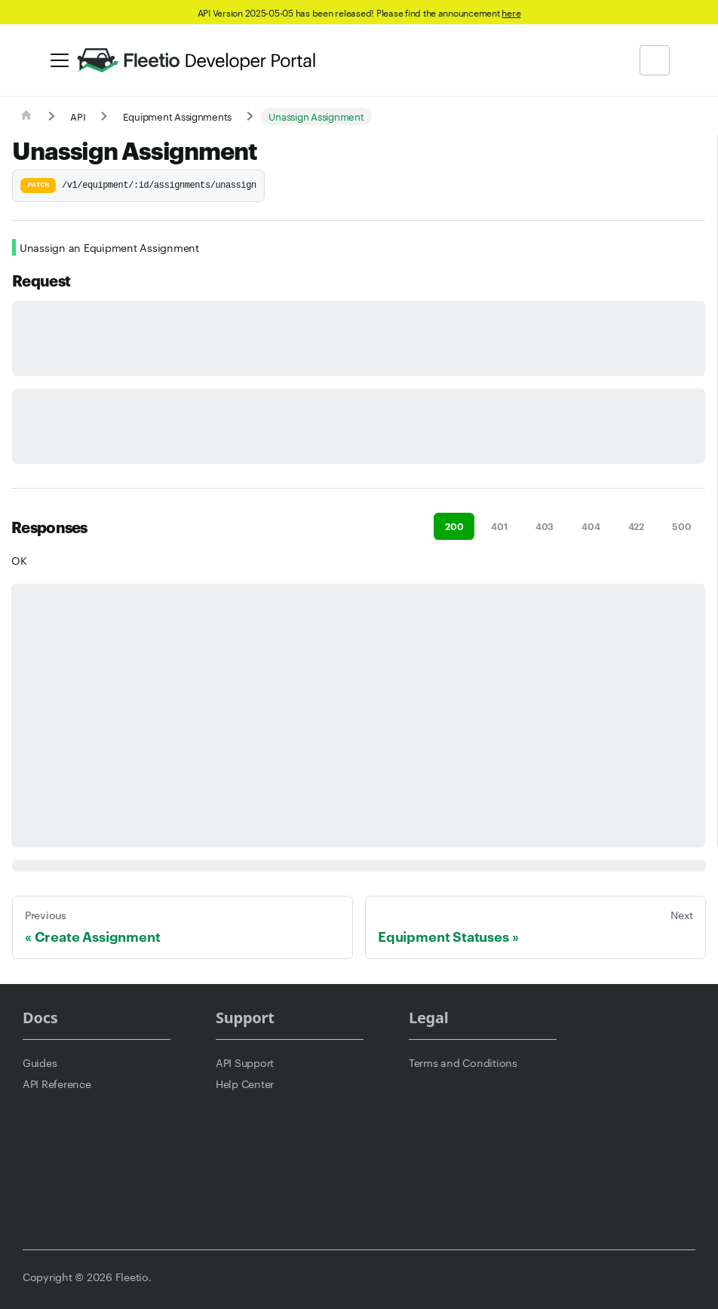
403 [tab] (544, 526)
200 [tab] (454, 526)
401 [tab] (499, 526)
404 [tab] (590, 526)
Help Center (245, 1083)
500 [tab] (681, 526)
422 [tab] (636, 526)
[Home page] (26, 116)
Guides (40, 1062)
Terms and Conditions (463, 1062)
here (511, 12)
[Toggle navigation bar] (59, 60)
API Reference (57, 1083)
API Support (245, 1062)
